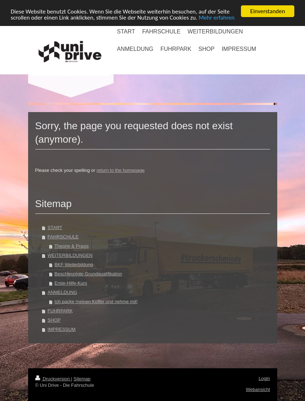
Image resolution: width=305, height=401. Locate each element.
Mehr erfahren (217, 17)
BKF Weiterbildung (73, 264)
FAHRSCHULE (63, 236)
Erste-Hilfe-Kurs (70, 283)
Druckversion (53, 378)
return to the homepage (120, 170)
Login (264, 378)
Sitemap (82, 378)
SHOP (54, 320)
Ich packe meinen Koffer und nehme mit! (95, 301)
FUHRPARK (60, 310)
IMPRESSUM (62, 329)
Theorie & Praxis (71, 246)
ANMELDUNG (62, 292)
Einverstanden (267, 11)
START (55, 227)
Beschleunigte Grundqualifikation (88, 273)
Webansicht (258, 389)
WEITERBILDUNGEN (70, 255)
